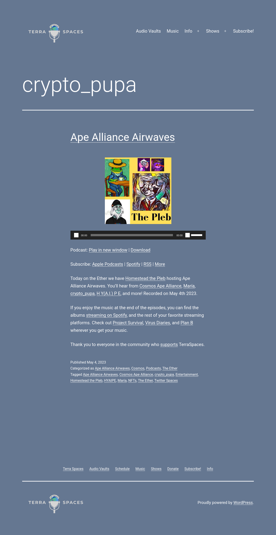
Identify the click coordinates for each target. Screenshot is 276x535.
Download (140, 250)
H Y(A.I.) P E (109, 293)
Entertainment (187, 374)
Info (188, 31)
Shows (212, 31)
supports (169, 344)
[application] (138, 235)
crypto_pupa (82, 293)
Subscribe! (243, 31)
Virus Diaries (157, 322)
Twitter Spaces (166, 380)
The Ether (169, 368)
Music (173, 31)
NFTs (132, 380)
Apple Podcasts (107, 264)
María (189, 286)
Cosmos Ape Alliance (160, 286)
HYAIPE (110, 380)
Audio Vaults (148, 31)
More (160, 264)
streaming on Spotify (106, 315)
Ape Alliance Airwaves (122, 137)
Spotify (133, 264)
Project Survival (128, 322)
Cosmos (137, 368)
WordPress (243, 502)
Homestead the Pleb (145, 278)
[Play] (76, 235)
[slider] (132, 235)
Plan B (186, 322)
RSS (147, 264)
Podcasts (153, 368)
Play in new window (108, 250)
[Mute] (187, 235)
